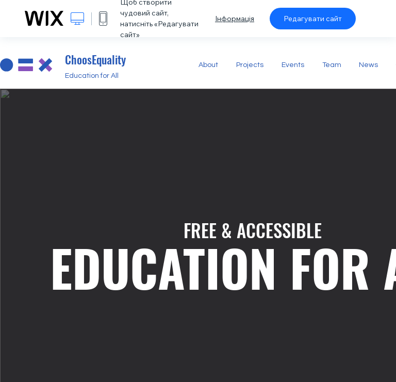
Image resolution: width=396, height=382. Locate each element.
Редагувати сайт (313, 18)
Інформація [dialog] (234, 18)
